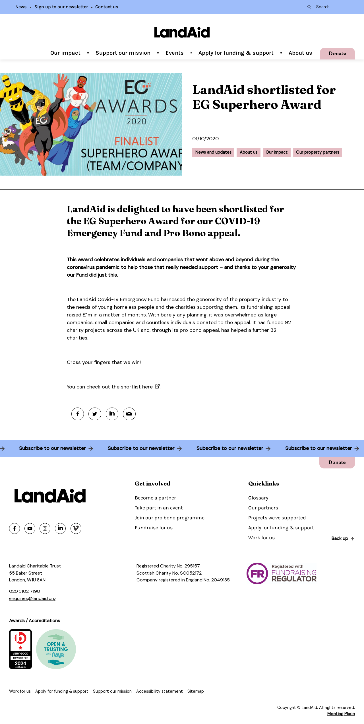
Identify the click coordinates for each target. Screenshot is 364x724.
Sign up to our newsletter (61, 6)
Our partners (263, 508)
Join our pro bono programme (169, 518)
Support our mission (123, 53)
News (21, 6)
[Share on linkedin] (60, 528)
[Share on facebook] (14, 528)
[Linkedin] (112, 414)
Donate (337, 53)
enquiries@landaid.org (32, 598)
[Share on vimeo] (76, 528)
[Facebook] (77, 414)
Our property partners (317, 152)
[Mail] (129, 414)
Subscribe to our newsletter (50, 448)
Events (175, 53)
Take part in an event (159, 508)
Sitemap (195, 691)
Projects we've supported (277, 518)
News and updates (213, 152)
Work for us (261, 538)
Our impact (65, 53)
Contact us (106, 6)
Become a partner (155, 498)
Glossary (258, 498)
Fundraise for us (154, 528)
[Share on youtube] (29, 528)
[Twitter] (95, 414)
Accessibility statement (159, 691)
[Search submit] (309, 7)
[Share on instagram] (45, 528)
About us (300, 53)
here (147, 386)
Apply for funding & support (236, 53)
